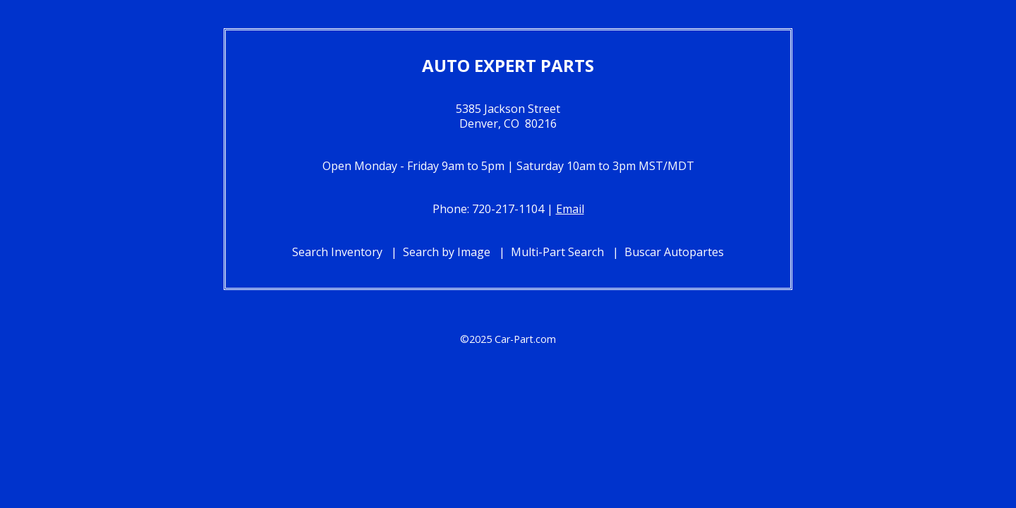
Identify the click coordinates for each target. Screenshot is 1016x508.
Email (570, 209)
